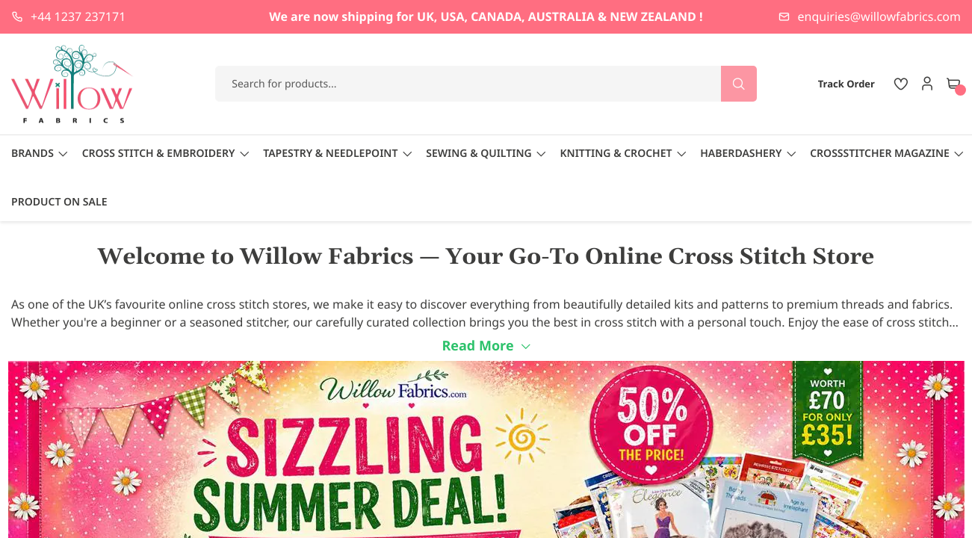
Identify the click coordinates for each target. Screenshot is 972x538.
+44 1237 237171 (78, 16)
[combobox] (485, 84)
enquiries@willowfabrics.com (879, 16)
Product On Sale (59, 202)
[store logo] (72, 84)
